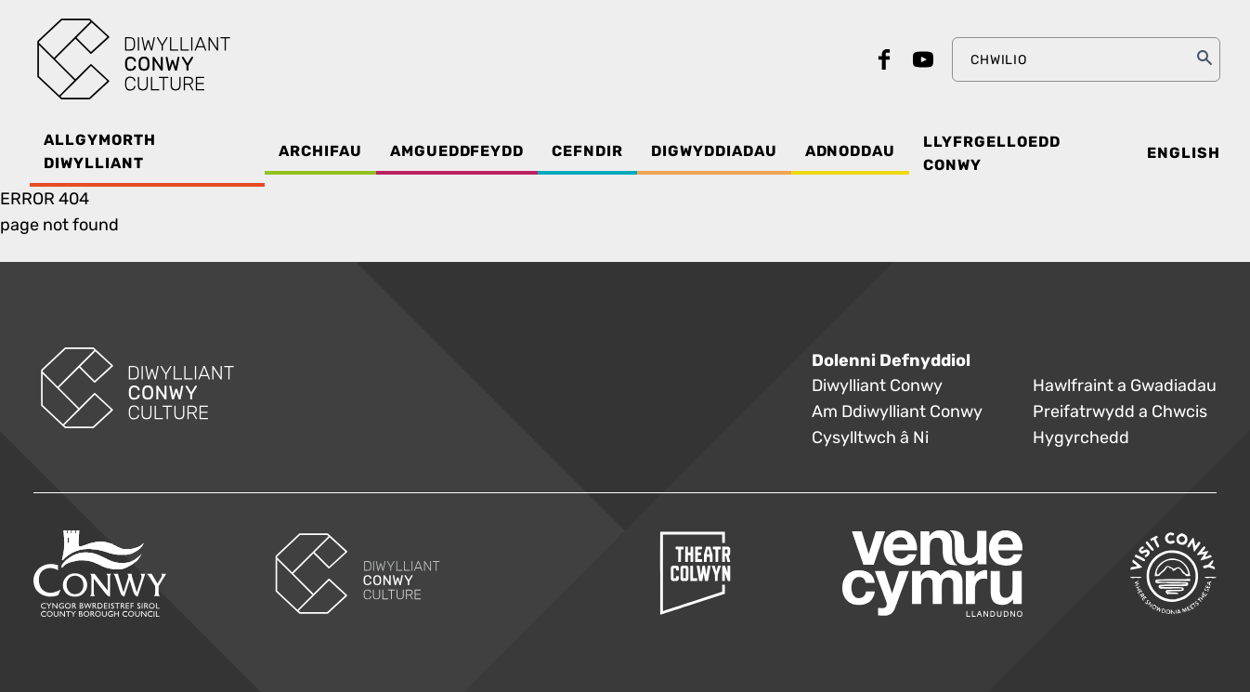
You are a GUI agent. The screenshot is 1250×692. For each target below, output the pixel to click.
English (1183, 153)
